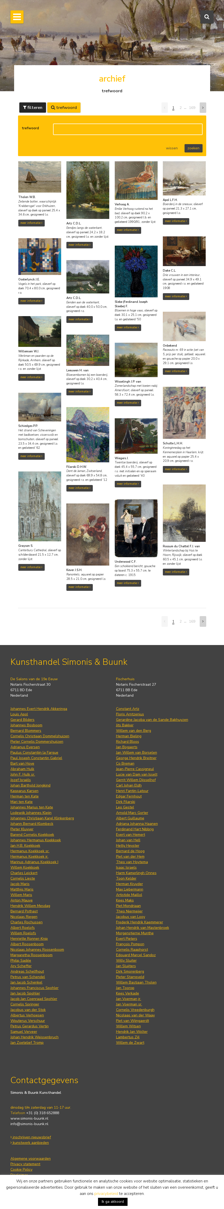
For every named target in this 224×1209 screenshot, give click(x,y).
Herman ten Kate (24, 796)
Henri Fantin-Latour (132, 790)
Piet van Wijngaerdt (132, 1020)
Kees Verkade (127, 993)
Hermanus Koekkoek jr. (29, 856)
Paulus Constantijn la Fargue (34, 752)
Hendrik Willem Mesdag (30, 905)
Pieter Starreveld (130, 976)
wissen (172, 148)
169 (192, 107)
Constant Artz (127, 708)
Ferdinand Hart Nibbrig (135, 829)
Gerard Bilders (22, 719)
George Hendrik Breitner (136, 758)
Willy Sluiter (126, 960)
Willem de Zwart (130, 1042)
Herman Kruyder (129, 883)
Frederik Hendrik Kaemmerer (139, 922)
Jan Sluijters (126, 965)
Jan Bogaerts (126, 747)
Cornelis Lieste (22, 878)
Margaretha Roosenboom (31, 955)
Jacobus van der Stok (28, 1009)
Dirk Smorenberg (130, 971)
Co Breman (125, 763)
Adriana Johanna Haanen (137, 823)
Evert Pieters (126, 938)
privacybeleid (106, 1193)
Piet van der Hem (130, 856)
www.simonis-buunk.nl (29, 1118)
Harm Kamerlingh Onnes (136, 872)
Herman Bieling (128, 736)
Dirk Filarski (125, 801)
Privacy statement (25, 1164)
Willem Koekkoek (24, 867)
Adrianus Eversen (25, 747)
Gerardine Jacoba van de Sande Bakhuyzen (152, 719)
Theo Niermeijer (129, 911)
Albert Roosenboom (27, 944)
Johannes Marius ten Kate (31, 807)
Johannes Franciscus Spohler (34, 987)
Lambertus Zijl (128, 1037)
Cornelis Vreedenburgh (135, 1009)
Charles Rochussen (26, 922)
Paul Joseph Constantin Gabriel (36, 758)
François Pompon (130, 944)
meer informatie (31, 223)
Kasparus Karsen (24, 790)
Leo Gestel (125, 807)
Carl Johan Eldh (129, 785)
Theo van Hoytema (132, 862)
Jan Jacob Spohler (25, 993)
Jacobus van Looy (130, 916)
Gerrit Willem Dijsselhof (136, 779)
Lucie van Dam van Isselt (136, 774)
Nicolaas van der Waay (135, 1015)
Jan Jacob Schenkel (26, 982)
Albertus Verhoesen (27, 1015)
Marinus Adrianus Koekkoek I (34, 862)
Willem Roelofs (23, 933)
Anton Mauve (21, 900)
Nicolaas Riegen (23, 916)
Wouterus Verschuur (27, 1020)
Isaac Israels (126, 867)
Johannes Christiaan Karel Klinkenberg (42, 818)
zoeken (193, 148)
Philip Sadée (20, 960)
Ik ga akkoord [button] (113, 1201)
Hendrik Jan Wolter (132, 1031)
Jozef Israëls (20, 779)
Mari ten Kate (21, 801)
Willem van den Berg (133, 730)
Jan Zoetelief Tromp (27, 1042)
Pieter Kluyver (21, 829)
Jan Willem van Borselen (136, 752)
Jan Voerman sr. (129, 1004)
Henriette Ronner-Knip (29, 938)
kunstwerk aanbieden (29, 1142)
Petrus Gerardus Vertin (29, 1026)
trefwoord (30, 128)
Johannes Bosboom (26, 725)
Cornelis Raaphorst (132, 949)
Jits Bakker (125, 725)
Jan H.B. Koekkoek (25, 845)
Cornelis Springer (24, 1004)
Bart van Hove (22, 763)
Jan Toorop (125, 987)
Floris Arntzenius (130, 714)
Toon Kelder (126, 878)
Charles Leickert (23, 872)
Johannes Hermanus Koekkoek (35, 840)
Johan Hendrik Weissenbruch (34, 1037)
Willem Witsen (128, 1026)
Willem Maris (21, 894)
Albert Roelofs (22, 927)
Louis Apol (19, 714)
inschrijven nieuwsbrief (30, 1137)
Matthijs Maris (21, 889)
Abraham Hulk (22, 768)
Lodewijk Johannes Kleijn (30, 812)
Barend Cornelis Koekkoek (32, 834)
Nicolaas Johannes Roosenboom (37, 949)
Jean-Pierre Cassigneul (135, 768)
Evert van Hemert (130, 834)
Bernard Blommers (25, 730)
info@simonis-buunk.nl (29, 1123)
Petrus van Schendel (27, 976)
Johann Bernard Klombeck (31, 823)
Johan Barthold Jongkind (30, 785)
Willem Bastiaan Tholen (136, 982)
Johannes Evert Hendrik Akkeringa (38, 708)
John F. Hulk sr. (22, 774)
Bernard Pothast (24, 911)
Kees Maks (125, 900)
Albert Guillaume (130, 818)
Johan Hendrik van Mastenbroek (142, 927)
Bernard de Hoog (130, 851)
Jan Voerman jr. (128, 998)
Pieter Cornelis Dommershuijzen (36, 741)
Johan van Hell (128, 840)
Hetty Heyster (127, 845)
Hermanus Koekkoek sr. (29, 851)
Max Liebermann (129, 889)
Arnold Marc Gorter (132, 812)
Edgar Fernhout (129, 796)
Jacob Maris (20, 883)
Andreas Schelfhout (27, 971)
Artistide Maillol (129, 894)
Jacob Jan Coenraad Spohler (33, 998)
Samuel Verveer (23, 1031)
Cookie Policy (21, 1169)
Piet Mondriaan (128, 905)
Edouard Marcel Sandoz (136, 955)
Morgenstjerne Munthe (135, 933)
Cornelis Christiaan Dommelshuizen (39, 736)
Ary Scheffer (21, 965)
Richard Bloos (127, 741)
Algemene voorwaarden (30, 1158)
